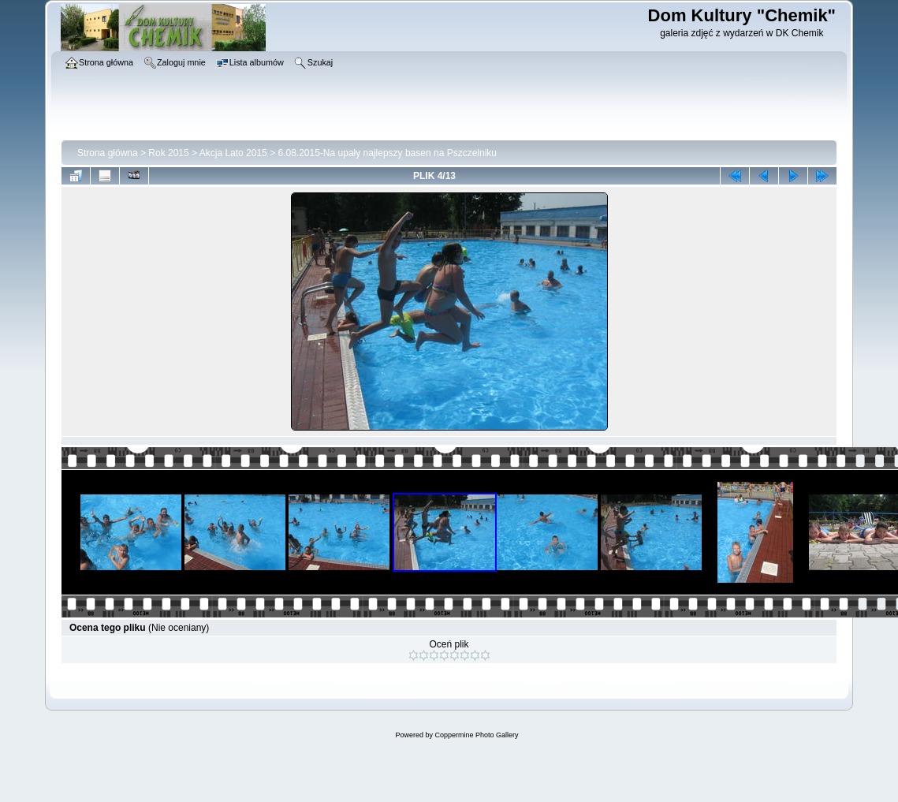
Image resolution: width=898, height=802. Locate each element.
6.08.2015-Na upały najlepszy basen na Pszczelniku (387, 153)
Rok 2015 (168, 153)
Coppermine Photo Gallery (476, 735)
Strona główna (107, 153)
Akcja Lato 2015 (233, 153)
